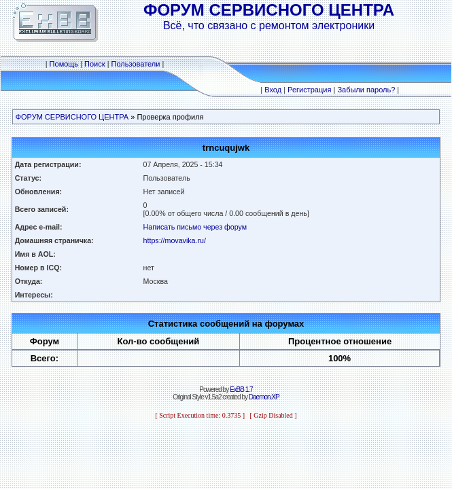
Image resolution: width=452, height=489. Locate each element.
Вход (272, 90)
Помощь (64, 64)
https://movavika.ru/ (174, 240)
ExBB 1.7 (241, 389)
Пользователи (135, 64)
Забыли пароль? (366, 90)
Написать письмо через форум (195, 227)
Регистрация (309, 90)
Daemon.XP (264, 397)
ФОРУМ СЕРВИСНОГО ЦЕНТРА (72, 117)
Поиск (94, 64)
